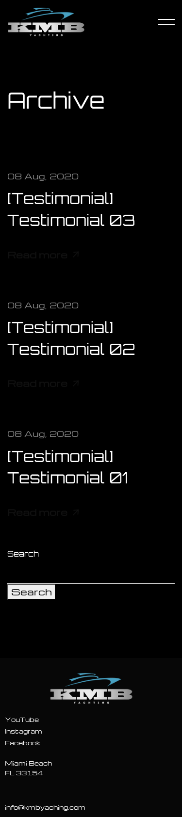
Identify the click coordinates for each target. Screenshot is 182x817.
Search (23, 554)
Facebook (22, 742)
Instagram (23, 731)
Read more (43, 255)
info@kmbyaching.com (45, 807)
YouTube (22, 719)
